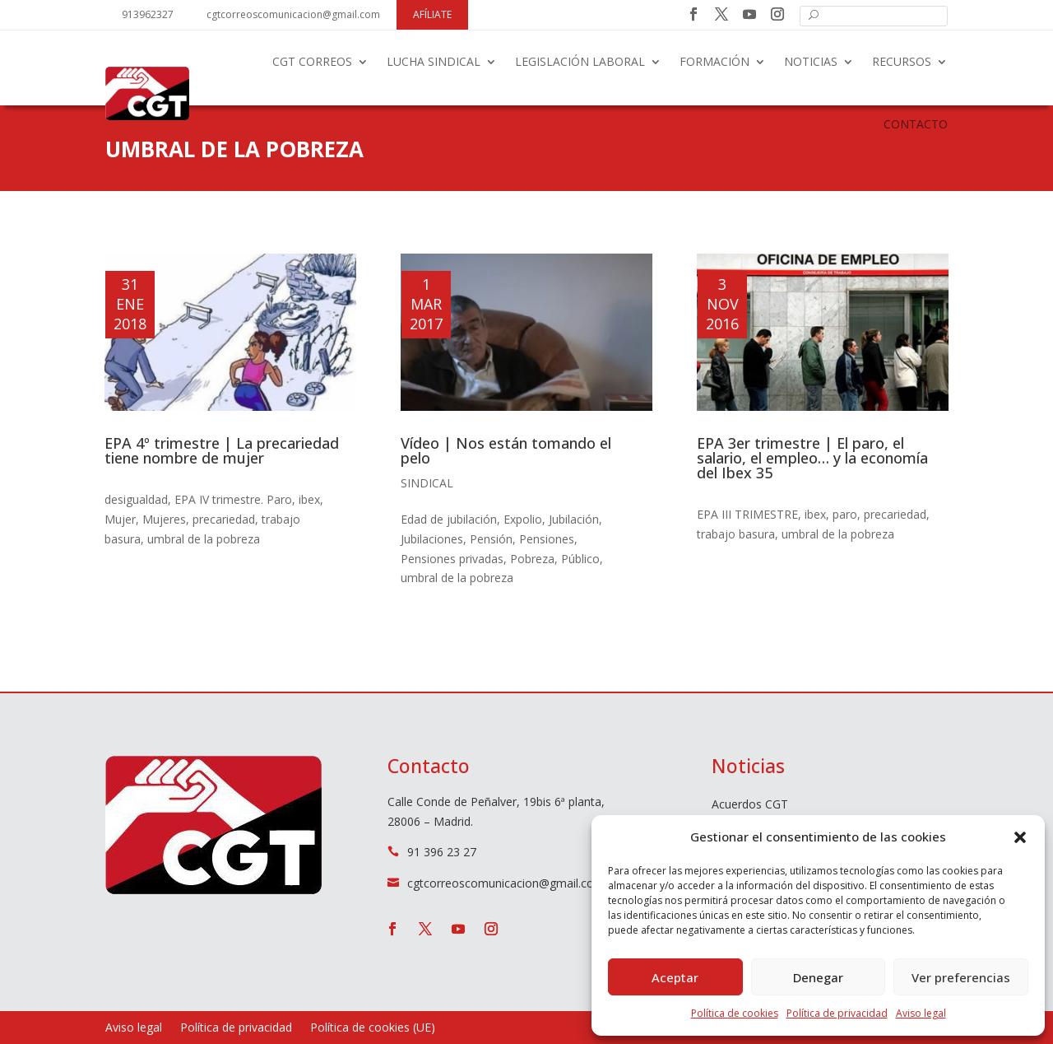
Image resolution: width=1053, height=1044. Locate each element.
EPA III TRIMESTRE (747, 514)
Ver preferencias (961, 977)
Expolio (522, 519)
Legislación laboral (580, 61)
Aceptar (675, 977)
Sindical (427, 483)
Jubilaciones (432, 539)
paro (845, 514)
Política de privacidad (837, 1013)
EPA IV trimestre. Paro (233, 499)
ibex (309, 499)
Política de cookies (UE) (372, 1028)
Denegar (818, 977)
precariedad (224, 519)
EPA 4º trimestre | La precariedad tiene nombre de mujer (221, 450)
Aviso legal (921, 1013)
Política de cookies (734, 1013)
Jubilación (574, 519)
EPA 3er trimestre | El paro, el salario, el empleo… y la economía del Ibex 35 (812, 457)
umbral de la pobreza (203, 539)
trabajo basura (736, 534)
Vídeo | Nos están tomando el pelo (506, 450)
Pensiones (546, 539)
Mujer (120, 519)
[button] (1020, 837)
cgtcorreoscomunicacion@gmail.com (293, 14)
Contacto (916, 124)
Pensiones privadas (452, 558)
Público (580, 558)
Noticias (810, 61)
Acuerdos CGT (750, 805)
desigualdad (136, 499)
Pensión (491, 539)
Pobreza (532, 558)
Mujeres (164, 519)
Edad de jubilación (449, 519)
